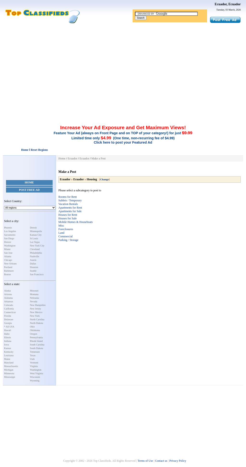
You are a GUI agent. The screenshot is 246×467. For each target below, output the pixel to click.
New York (35, 316)
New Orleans (10, 263)
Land (61, 232)
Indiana (7, 341)
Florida (7, 316)
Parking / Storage (68, 240)
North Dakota (36, 323)
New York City (37, 245)
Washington (10, 245)
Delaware (8, 319)
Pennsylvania (36, 337)
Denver (7, 242)
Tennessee (35, 351)
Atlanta (7, 256)
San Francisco (36, 274)
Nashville (34, 256)
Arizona (8, 294)
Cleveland (35, 249)
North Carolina (37, 319)
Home (29, 182)
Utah (32, 359)
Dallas (33, 263)
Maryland (8, 362)
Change (104, 179)
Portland (8, 267)
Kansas (7, 348)
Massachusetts (11, 366)
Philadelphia (36, 252)
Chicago (8, 260)
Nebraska (34, 298)
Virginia (34, 366)
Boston (7, 274)
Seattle (33, 270)
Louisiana (8, 355)
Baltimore (9, 270)
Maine (7, 359)
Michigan (8, 369)
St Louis (34, 238)
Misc (61, 225)
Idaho (7, 334)
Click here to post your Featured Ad (123, 142)
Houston (34, 267)
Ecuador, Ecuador (228, 4)
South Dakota (36, 348)
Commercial (65, 236)
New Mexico (36, 312)
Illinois (7, 337)
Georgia (8, 323)
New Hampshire (38, 305)
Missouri (34, 290)
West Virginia (36, 373)
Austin (33, 260)
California (9, 308)
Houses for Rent (67, 214)
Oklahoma (35, 330)
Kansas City (36, 235)
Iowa (6, 344)
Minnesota (9, 373)
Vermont (34, 362)
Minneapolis (36, 231)
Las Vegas (35, 242)
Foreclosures (65, 229)
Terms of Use (145, 460)
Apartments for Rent (70, 207)
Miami (7, 249)
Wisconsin (35, 377)
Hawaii (7, 330)
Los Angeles (10, 231)
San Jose (8, 252)
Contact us (161, 460)
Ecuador (72, 158)
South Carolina (37, 344)
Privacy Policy (177, 460)
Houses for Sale (67, 218)
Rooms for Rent (67, 196)
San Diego (9, 238)
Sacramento (9, 235)
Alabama (8, 298)
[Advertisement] (123, 59)
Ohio (32, 326)
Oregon (33, 334)
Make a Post (98, 158)
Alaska (7, 290)
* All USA (9, 326)
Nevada (33, 301)
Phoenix (8, 227)
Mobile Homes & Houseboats (75, 222)
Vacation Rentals (68, 204)
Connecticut (10, 312)
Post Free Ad (29, 190)
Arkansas (8, 301)
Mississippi (9, 377)
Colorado (8, 305)
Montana (34, 294)
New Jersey (35, 308)
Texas (33, 355)
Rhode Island (36, 341)
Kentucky (8, 351)
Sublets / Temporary (70, 200)
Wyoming (34, 380)
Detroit (33, 227)
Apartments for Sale (70, 211)
